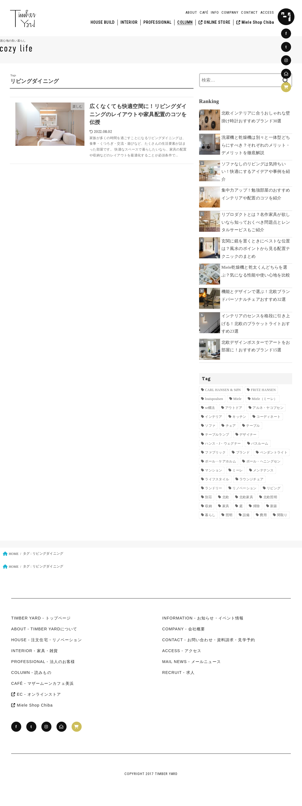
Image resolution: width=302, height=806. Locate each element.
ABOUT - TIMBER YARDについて (44, 629)
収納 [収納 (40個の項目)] (208, 506)
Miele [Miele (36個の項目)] (237, 399)
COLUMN (185, 22)
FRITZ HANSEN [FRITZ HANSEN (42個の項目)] (263, 390)
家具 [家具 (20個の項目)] (225, 506)
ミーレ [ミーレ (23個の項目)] (237, 470)
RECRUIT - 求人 (178, 672)
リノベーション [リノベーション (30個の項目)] (244, 488)
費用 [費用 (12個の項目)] (263, 515)
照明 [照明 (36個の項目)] (229, 515)
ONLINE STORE (214, 22)
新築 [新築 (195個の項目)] (273, 506)
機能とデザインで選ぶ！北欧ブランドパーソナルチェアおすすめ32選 (255, 295)
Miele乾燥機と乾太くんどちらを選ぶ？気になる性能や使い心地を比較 (255, 271)
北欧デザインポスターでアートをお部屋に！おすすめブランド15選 (255, 346)
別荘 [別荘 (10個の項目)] (208, 497)
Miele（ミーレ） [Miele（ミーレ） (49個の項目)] (264, 399)
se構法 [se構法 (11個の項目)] (210, 408)
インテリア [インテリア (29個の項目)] (213, 417)
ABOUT (191, 12)
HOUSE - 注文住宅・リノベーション (46, 640)
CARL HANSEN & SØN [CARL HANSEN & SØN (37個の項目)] (223, 390)
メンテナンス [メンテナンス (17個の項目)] (263, 470)
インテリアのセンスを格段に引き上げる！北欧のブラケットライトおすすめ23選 (255, 323)
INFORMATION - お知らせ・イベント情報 (203, 618)
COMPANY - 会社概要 (183, 629)
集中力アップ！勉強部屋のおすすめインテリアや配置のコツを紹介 (255, 194)
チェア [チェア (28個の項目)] (231, 426)
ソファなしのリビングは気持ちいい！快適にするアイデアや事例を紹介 (255, 172)
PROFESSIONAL (157, 22)
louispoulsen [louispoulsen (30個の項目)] (214, 399)
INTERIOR (129, 22)
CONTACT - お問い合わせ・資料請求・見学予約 (208, 640)
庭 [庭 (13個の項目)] (241, 506)
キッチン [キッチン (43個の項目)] (239, 417)
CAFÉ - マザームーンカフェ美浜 (42, 683)
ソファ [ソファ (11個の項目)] (210, 426)
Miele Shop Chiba (255, 22)
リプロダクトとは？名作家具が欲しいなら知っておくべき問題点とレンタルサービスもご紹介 (255, 222)
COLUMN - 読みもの (31, 672)
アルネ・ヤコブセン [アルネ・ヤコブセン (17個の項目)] (268, 408)
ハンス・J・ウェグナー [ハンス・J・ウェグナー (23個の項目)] (223, 443)
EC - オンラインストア (36, 694)
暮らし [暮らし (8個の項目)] (210, 515)
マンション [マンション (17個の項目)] (213, 470)
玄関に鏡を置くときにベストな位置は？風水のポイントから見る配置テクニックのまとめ (255, 249)
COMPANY (230, 12)
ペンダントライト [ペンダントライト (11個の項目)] (273, 452)
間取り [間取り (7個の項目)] (282, 515)
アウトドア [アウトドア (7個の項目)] (233, 408)
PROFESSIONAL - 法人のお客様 (43, 661)
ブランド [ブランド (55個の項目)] (243, 452)
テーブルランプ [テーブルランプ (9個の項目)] (217, 435)
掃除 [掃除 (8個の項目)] (256, 506)
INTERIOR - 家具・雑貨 (34, 650)
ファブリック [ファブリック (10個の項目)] (215, 452)
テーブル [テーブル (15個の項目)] (253, 426)
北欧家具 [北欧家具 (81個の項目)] (246, 497)
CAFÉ (204, 12)
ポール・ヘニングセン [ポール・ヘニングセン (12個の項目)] (263, 461)
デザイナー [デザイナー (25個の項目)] (248, 435)
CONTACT (249, 12)
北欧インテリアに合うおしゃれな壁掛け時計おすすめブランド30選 (255, 117)
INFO (215, 12)
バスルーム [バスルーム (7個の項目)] (259, 443)
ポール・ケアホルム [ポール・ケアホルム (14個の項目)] (220, 461)
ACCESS (267, 12)
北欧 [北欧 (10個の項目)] (225, 497)
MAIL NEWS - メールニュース (191, 661)
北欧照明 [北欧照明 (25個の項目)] (270, 497)
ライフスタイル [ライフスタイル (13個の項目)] (217, 479)
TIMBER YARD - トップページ (41, 618)
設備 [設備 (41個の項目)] (246, 515)
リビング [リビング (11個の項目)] (273, 488)
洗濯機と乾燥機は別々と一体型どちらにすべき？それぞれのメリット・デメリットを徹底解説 (255, 145)
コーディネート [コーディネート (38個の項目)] (268, 417)
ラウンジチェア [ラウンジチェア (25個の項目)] (251, 479)
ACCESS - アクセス (182, 650)
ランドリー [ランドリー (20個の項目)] (213, 488)
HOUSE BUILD (103, 22)
